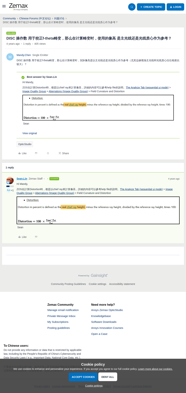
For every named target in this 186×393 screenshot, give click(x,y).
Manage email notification (63, 310)
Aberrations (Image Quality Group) (68, 91)
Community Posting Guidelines (68, 284)
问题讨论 (59, 18)
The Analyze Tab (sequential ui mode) (147, 87)
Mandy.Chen (24, 55)
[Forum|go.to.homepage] (18, 7)
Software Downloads (104, 322)
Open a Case (99, 334)
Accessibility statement (122, 284)
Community (9, 18)
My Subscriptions (58, 322)
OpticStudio (24, 144)
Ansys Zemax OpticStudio (108, 310)
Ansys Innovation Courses (108, 328)
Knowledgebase (101, 316)
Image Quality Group (34, 91)
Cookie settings (97, 284)
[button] (4, 7)
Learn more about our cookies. (155, 368)
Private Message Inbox (62, 316)
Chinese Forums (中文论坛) (35, 18)
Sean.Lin (22, 178)
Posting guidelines (59, 328)
